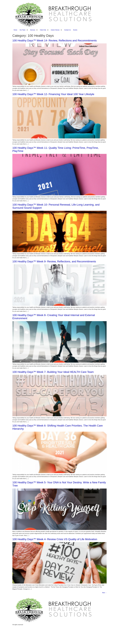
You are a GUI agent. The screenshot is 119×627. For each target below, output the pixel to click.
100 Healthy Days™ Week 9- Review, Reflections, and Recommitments (54, 261)
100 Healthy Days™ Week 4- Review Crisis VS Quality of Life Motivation (54, 539)
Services (32, 30)
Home (15, 30)
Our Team (22, 30)
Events (75, 30)
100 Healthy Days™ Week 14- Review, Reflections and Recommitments (54, 40)
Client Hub (43, 30)
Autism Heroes (55, 30)
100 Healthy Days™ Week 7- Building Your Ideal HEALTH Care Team (53, 371)
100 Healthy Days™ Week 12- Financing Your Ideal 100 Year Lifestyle (53, 94)
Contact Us (67, 30)
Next (104, 592)
